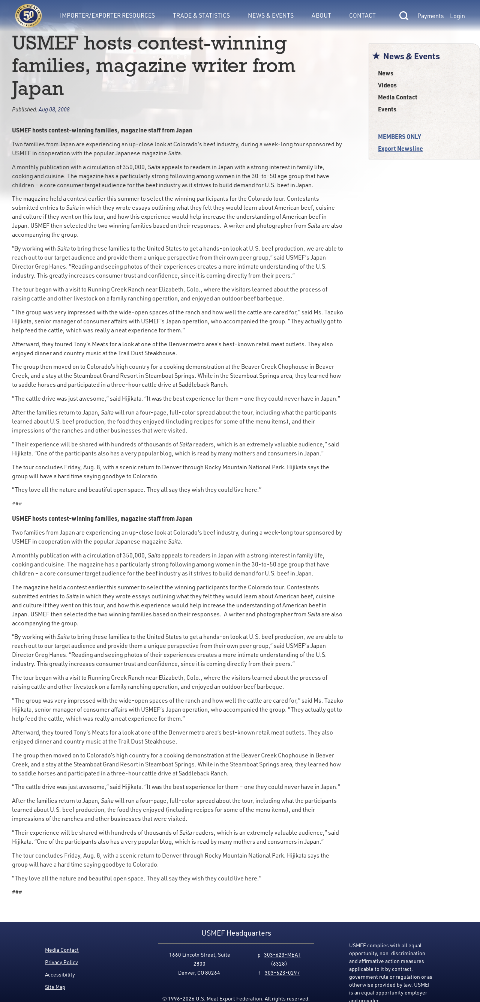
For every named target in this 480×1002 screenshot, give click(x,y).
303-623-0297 (282, 972)
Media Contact (397, 97)
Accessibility (60, 974)
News (385, 73)
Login (457, 15)
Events (387, 109)
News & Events (271, 15)
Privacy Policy (61, 962)
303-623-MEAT (282, 954)
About (321, 15)
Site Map (55, 987)
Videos (387, 85)
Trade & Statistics (201, 15)
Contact (362, 15)
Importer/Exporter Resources (107, 15)
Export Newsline (400, 148)
